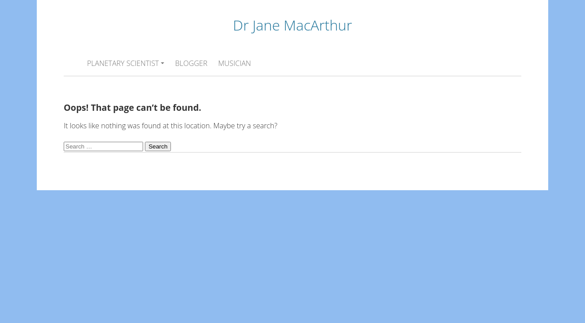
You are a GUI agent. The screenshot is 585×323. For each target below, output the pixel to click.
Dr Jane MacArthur (292, 25)
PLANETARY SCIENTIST (123, 63)
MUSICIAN (234, 63)
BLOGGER (191, 63)
